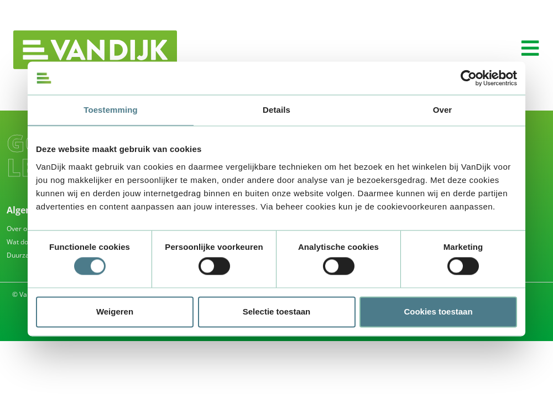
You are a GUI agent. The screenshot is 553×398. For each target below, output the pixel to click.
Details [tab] (276, 109)
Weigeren (114, 311)
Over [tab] (442, 109)
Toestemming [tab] (111, 109)
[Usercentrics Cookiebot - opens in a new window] (468, 78)
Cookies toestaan (438, 311)
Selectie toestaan (277, 311)
